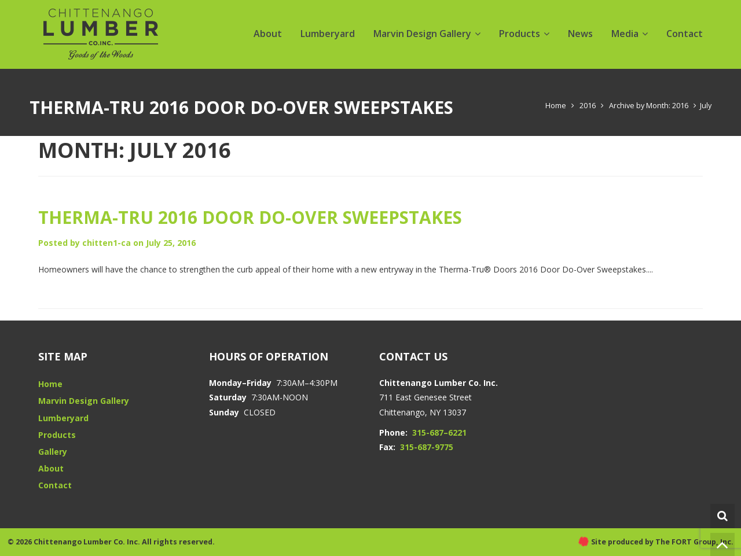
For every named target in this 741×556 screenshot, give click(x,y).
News (580, 33)
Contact (684, 33)
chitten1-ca (106, 242)
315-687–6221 (439, 432)
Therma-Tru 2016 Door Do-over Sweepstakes (250, 217)
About (268, 33)
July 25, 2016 (171, 242)
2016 (587, 106)
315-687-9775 (426, 446)
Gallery (52, 451)
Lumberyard (327, 33)
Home (555, 106)
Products (519, 33)
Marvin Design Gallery (422, 33)
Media (625, 33)
